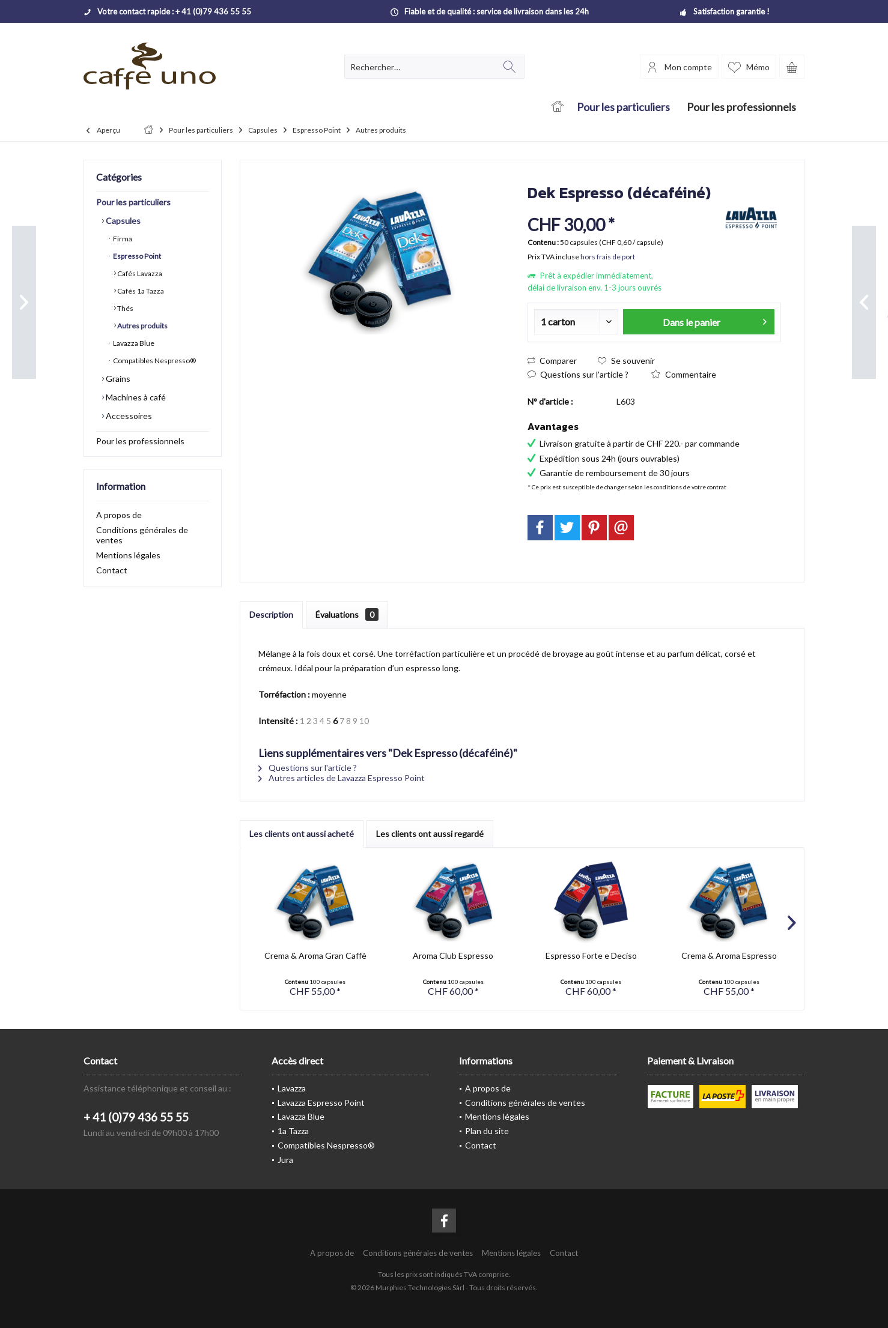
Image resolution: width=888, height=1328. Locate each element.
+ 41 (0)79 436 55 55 (136, 1117)
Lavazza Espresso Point (321, 1102)
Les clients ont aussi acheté (301, 833)
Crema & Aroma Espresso (729, 955)
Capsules (122, 221)
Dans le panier (715, 320)
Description (271, 614)
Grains (117, 378)
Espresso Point (136, 256)
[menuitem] (791, 67)
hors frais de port (607, 256)
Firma (122, 238)
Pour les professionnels (140, 441)
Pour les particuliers (133, 202)
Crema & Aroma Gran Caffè (315, 955)
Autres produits (142, 325)
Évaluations (347, 614)
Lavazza (292, 1088)
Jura (285, 1159)
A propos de (119, 515)
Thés (124, 308)
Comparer (552, 360)
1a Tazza (293, 1131)
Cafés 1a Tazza (140, 290)
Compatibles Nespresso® (154, 360)
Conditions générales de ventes (142, 535)
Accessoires (128, 416)
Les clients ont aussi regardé (430, 833)
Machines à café (135, 397)
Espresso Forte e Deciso (591, 955)
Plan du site (487, 1131)
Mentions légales (128, 555)
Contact (111, 570)
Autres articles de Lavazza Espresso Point (341, 778)
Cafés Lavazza (139, 273)
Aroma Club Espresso (453, 955)
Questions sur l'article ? (578, 374)
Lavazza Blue (133, 343)
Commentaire (683, 374)
